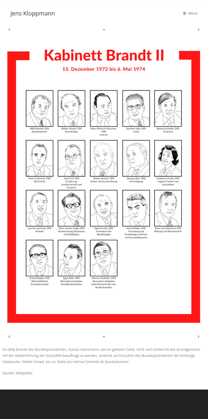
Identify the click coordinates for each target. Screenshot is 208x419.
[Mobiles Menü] (190, 13)
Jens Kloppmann (32, 13)
